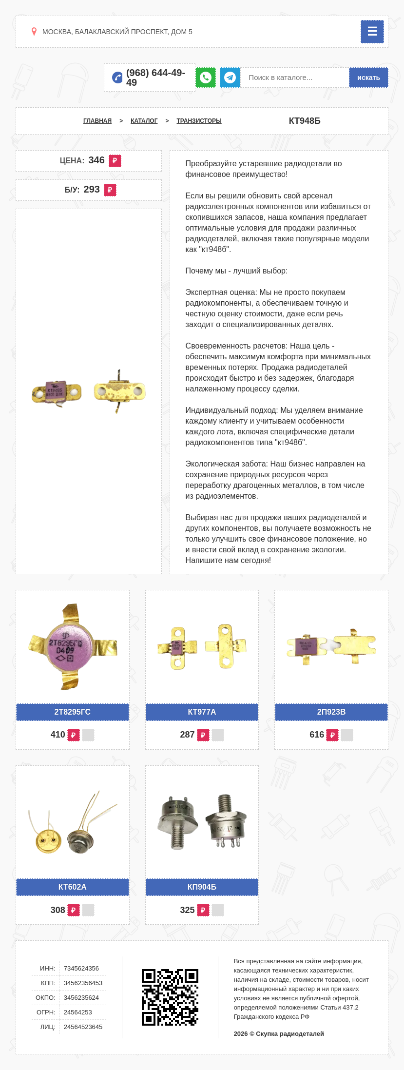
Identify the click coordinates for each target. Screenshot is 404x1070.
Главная (97, 120)
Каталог (144, 120)
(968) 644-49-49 (155, 77)
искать (368, 77)
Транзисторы (199, 120)
